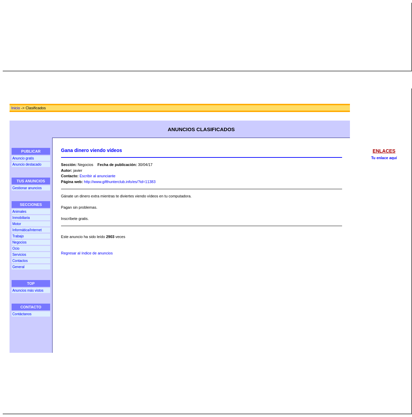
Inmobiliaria (21, 218)
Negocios (19, 242)
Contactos (20, 261)
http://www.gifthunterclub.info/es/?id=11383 (120, 182)
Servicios (19, 254)
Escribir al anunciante (97, 176)
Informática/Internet (27, 230)
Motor (16, 224)
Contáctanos (21, 314)
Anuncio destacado (26, 164)
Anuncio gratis (23, 158)
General (18, 267)
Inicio (15, 108)
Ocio (15, 248)
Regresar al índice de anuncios (87, 253)
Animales (19, 211)
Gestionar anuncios (27, 188)
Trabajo (18, 236)
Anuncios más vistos (27, 290)
